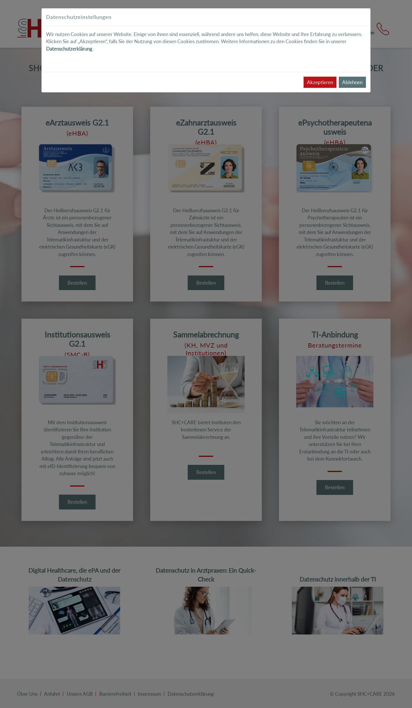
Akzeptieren (320, 82)
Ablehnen (352, 82)
